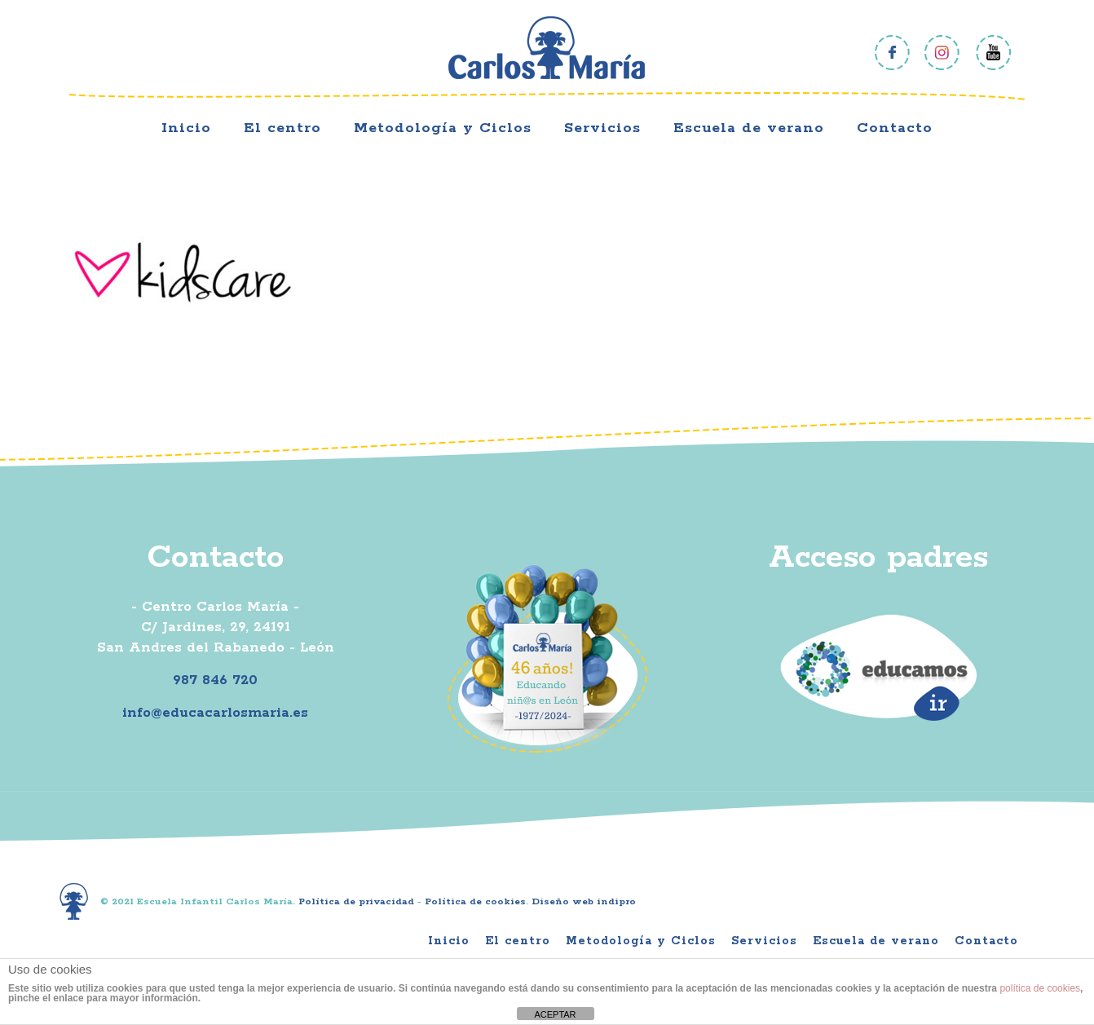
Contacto (986, 941)
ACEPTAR (555, 1014)
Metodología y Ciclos (641, 941)
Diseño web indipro (584, 901)
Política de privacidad (356, 901)
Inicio (449, 941)
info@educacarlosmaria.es (215, 713)
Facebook (892, 52)
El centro (517, 941)
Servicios (764, 941)
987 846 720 (215, 680)
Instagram (942, 52)
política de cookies (1039, 988)
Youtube (993, 52)
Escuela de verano (876, 941)
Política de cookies (475, 901)
